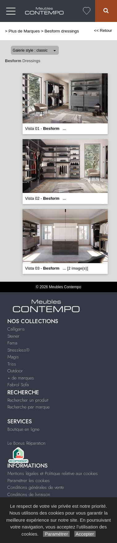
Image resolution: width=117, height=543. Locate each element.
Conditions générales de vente (35, 487)
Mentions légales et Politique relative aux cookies (52, 473)
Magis (13, 356)
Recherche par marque (28, 407)
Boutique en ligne (23, 429)
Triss (11, 364)
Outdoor (15, 370)
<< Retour (103, 30)
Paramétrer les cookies (28, 480)
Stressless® (18, 350)
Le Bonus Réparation (26, 443)
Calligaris (16, 329)
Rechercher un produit (27, 400)
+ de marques (20, 377)
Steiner (13, 336)
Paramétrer (56, 534)
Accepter (85, 534)
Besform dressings (62, 31)
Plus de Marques (24, 31)
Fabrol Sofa (18, 384)
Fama (12, 343)
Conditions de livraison (28, 494)
